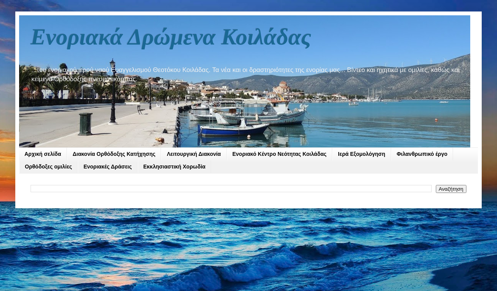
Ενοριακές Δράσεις (107, 166)
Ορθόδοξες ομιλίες (48, 166)
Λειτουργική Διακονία (194, 154)
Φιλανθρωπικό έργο (422, 154)
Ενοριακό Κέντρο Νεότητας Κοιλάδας (279, 154)
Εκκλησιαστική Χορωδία (174, 166)
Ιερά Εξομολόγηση (361, 154)
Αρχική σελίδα (42, 154)
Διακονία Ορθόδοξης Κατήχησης (114, 154)
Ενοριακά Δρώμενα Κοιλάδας (171, 36)
